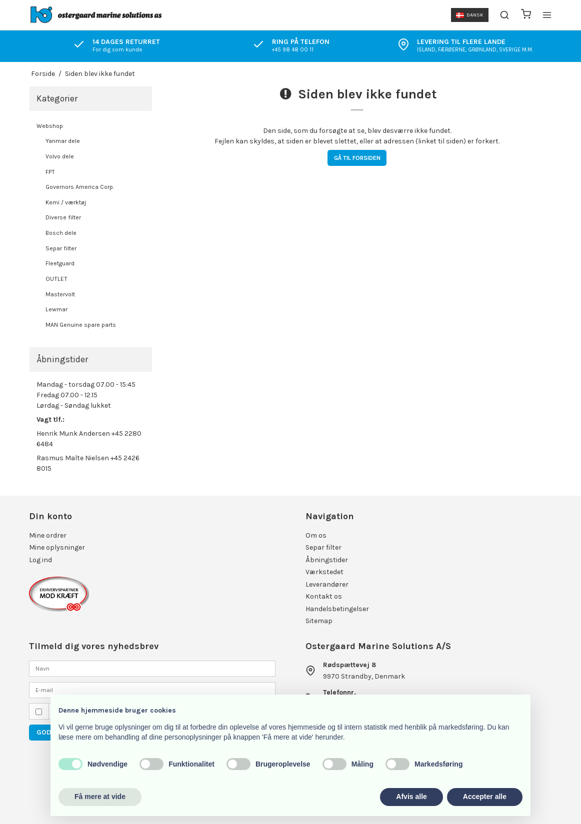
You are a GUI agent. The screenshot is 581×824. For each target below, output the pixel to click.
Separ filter (61, 248)
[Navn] (152, 668)
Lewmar (57, 309)
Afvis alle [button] (411, 797)
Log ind (40, 560)
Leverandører (327, 584)
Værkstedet (325, 572)
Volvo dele (60, 156)
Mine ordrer (47, 535)
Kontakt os (324, 596)
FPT (50, 171)
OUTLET (57, 278)
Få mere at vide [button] (100, 797)
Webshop (49, 125)
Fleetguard (60, 263)
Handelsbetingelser (337, 609)
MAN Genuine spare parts (81, 324)
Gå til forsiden (357, 157)
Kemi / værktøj (66, 202)
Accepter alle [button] (484, 797)
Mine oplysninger (57, 547)
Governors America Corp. (80, 186)
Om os (316, 535)
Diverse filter (63, 217)
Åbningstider (327, 560)
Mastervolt (60, 294)
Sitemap (319, 621)
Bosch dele (61, 232)
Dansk (469, 14)
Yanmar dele (63, 140)
